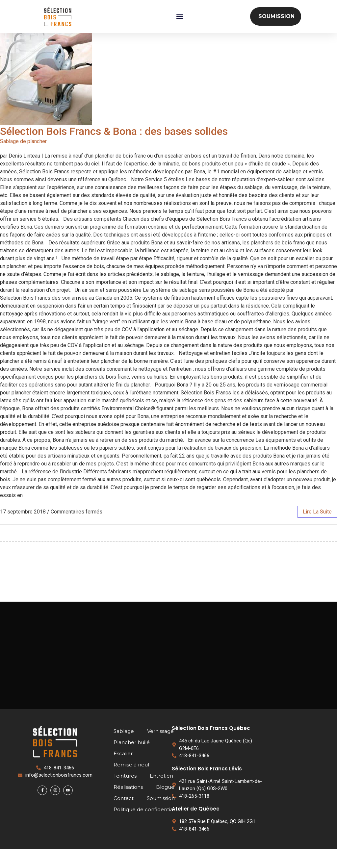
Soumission (161, 798)
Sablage (124, 731)
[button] (179, 16)
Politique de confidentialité (147, 809)
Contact (124, 798)
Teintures (125, 776)
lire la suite (317, 512)
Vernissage (160, 731)
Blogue (165, 787)
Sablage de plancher (23, 141)
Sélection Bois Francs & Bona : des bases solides (114, 131)
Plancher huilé (132, 742)
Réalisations (128, 787)
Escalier (123, 753)
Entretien (161, 776)
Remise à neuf (131, 765)
